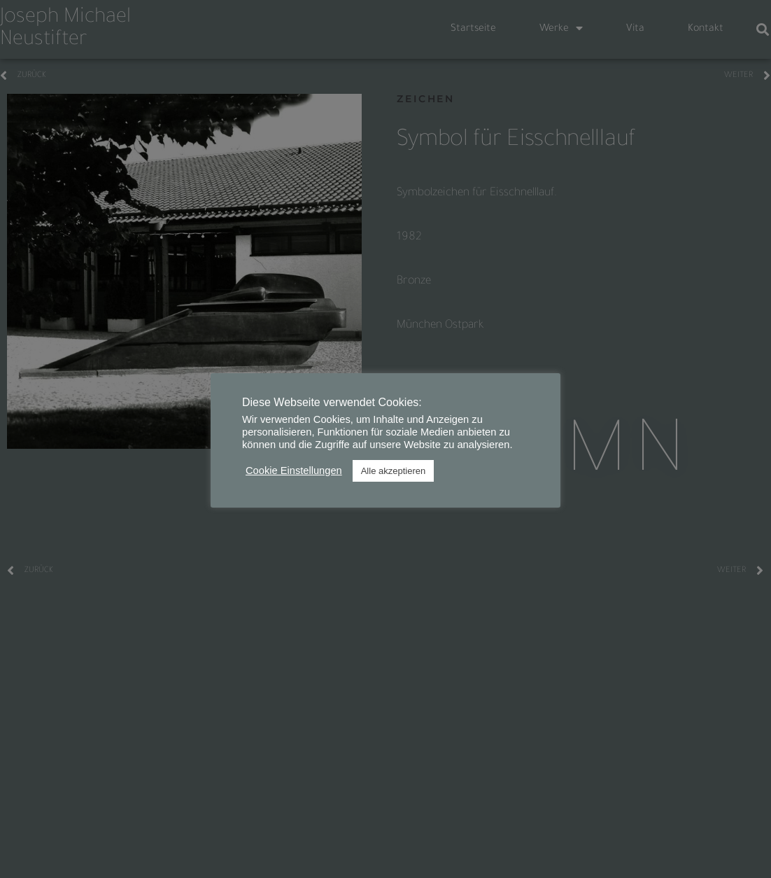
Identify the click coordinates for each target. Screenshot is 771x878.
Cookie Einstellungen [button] (294, 470)
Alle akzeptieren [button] (393, 471)
